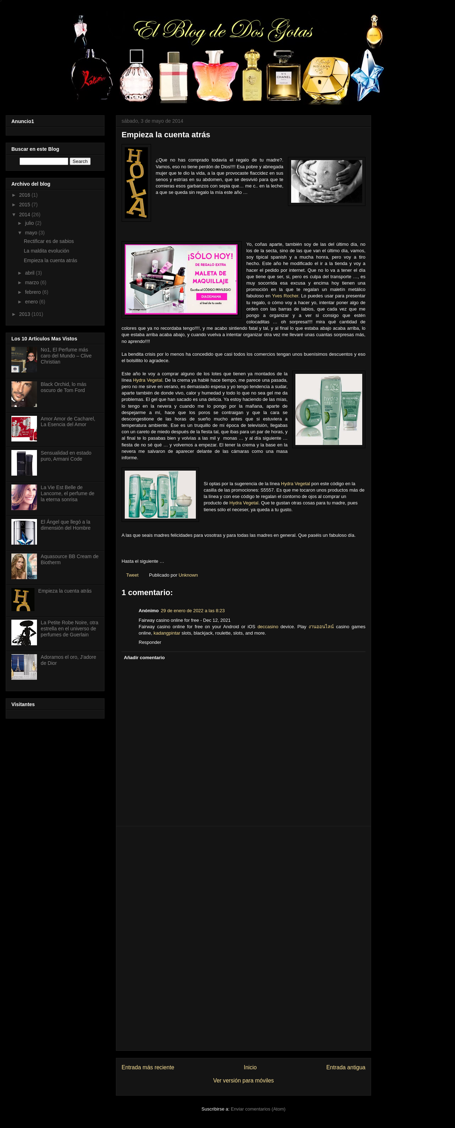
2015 (25, 204)
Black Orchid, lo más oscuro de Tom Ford (63, 387)
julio (30, 223)
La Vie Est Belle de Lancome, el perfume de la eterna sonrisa (68, 493)
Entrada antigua (345, 1067)
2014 (25, 214)
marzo (32, 282)
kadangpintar (167, 633)
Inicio (250, 1067)
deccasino (267, 626)
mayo (31, 232)
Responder (150, 642)
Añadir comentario (144, 657)
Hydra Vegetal (147, 380)
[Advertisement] (244, 938)
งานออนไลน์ (321, 626)
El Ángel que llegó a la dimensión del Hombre (66, 525)
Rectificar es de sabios (49, 241)
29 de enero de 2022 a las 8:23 (193, 610)
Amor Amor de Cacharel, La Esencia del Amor (68, 422)
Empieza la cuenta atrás (50, 260)
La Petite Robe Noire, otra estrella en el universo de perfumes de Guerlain (69, 628)
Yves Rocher (285, 295)
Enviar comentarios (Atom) (258, 1109)
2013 (25, 314)
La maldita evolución (46, 251)
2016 (25, 195)
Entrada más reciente (148, 1067)
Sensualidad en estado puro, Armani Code (66, 456)
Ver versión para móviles (243, 1080)
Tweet (132, 575)
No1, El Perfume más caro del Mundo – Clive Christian (66, 356)
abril (30, 273)
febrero (33, 292)
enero (32, 301)
